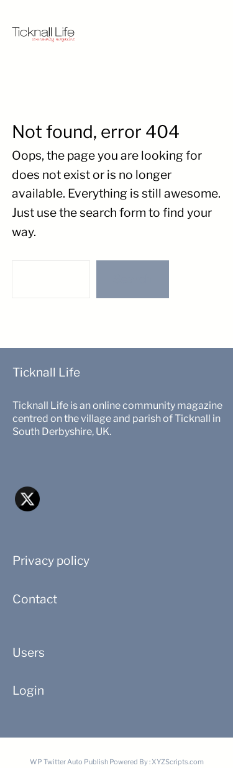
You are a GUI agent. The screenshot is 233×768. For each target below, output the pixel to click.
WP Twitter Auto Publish (69, 761)
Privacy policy (50, 560)
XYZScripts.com (178, 761)
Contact (34, 599)
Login (28, 690)
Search (132, 279)
